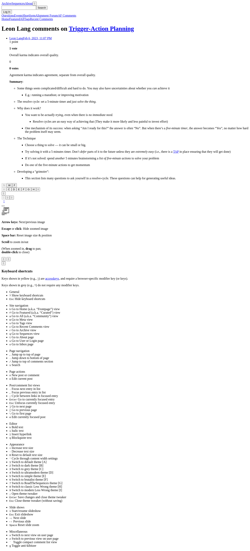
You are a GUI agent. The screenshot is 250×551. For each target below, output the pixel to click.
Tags (27, 19)
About (29, 3)
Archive (7, 3)
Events (18, 15)
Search (42, 7)
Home (5, 19)
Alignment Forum (46, 15)
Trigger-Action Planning (101, 28)
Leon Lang (16, 38)
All (22, 19)
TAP (176, 151)
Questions (8, 15)
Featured (14, 19)
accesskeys (52, 278)
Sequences (18, 3)
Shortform (29, 15)
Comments (41, 19)
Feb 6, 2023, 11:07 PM (37, 38)
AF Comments (67, 15)
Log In (6, 11)
